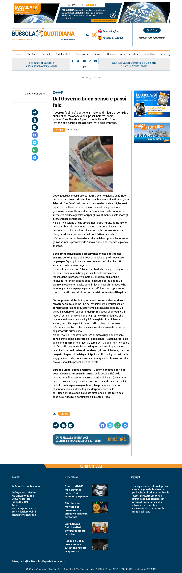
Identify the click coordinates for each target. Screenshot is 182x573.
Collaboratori (63, 54)
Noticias (113, 37)
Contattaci (149, 54)
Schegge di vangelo (41, 62)
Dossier (98, 54)
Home (18, 54)
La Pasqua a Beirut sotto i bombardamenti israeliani (75, 529)
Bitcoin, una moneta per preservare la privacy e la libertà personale (76, 510)
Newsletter (152, 38)
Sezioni (46, 54)
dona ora (152, 30)
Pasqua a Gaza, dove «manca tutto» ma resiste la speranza (76, 546)
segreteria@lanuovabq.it (24, 511)
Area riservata (128, 54)
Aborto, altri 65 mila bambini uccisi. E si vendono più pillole (76, 491)
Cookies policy (34, 561)
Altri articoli (91, 466)
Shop (110, 54)
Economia (97, 77)
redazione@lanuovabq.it (24, 508)
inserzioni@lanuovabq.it (24, 514)
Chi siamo (32, 54)
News (111, 31)
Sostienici (81, 54)
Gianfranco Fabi (35, 93)
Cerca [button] (165, 54)
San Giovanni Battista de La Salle (134, 62)
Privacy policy (19, 561)
